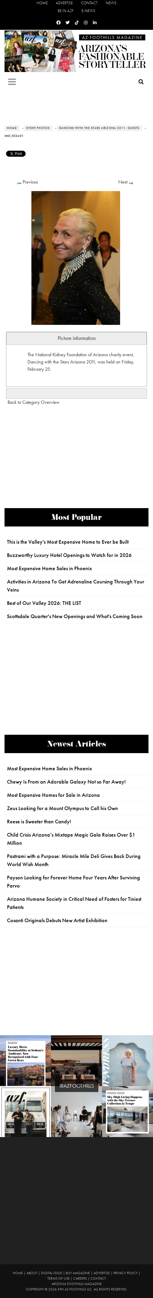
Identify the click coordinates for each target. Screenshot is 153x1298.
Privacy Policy (125, 1273)
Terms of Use (58, 1278)
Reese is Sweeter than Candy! (39, 821)
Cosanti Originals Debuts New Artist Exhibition (57, 920)
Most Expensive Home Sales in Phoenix (49, 568)
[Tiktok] (76, 22)
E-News (88, 10)
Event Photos (38, 128)
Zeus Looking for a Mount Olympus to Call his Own (62, 808)
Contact (89, 3)
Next (122, 182)
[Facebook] (58, 22)
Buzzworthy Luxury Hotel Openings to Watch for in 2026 (69, 555)
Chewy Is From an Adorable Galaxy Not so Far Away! (66, 781)
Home (42, 3)
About (32, 1273)
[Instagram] (86, 22)
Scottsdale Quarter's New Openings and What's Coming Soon (74, 616)
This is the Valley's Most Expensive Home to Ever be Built (68, 542)
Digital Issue (51, 1273)
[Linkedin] (95, 22)
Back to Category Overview (33, 402)
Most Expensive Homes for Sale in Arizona (53, 795)
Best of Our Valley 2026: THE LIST (44, 603)
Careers (80, 1278)
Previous (30, 182)
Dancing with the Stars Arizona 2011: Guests (99, 128)
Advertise (64, 3)
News (111, 3)
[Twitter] (67, 22)
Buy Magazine (78, 1273)
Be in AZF (65, 10)
